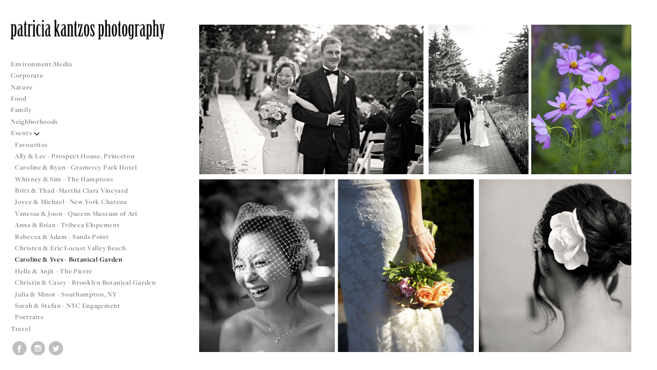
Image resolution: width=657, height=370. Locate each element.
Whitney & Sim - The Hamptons (64, 179)
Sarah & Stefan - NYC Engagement (68, 305)
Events (25, 132)
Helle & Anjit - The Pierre (53, 271)
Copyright (636, 360)
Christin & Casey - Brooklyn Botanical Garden (85, 282)
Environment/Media (41, 64)
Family (21, 109)
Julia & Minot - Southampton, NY (66, 294)
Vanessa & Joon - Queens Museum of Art (76, 213)
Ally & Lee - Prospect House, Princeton (75, 156)
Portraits (29, 316)
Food (19, 98)
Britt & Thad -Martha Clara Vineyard (71, 190)
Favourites (31, 144)
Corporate (27, 75)
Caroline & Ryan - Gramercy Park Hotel (76, 167)
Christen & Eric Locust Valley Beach (70, 248)
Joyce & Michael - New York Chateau (71, 201)
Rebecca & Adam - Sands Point (62, 236)
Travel (20, 328)
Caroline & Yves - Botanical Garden (69, 259)
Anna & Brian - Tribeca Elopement (67, 224)
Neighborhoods (38, 121)
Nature (21, 87)
